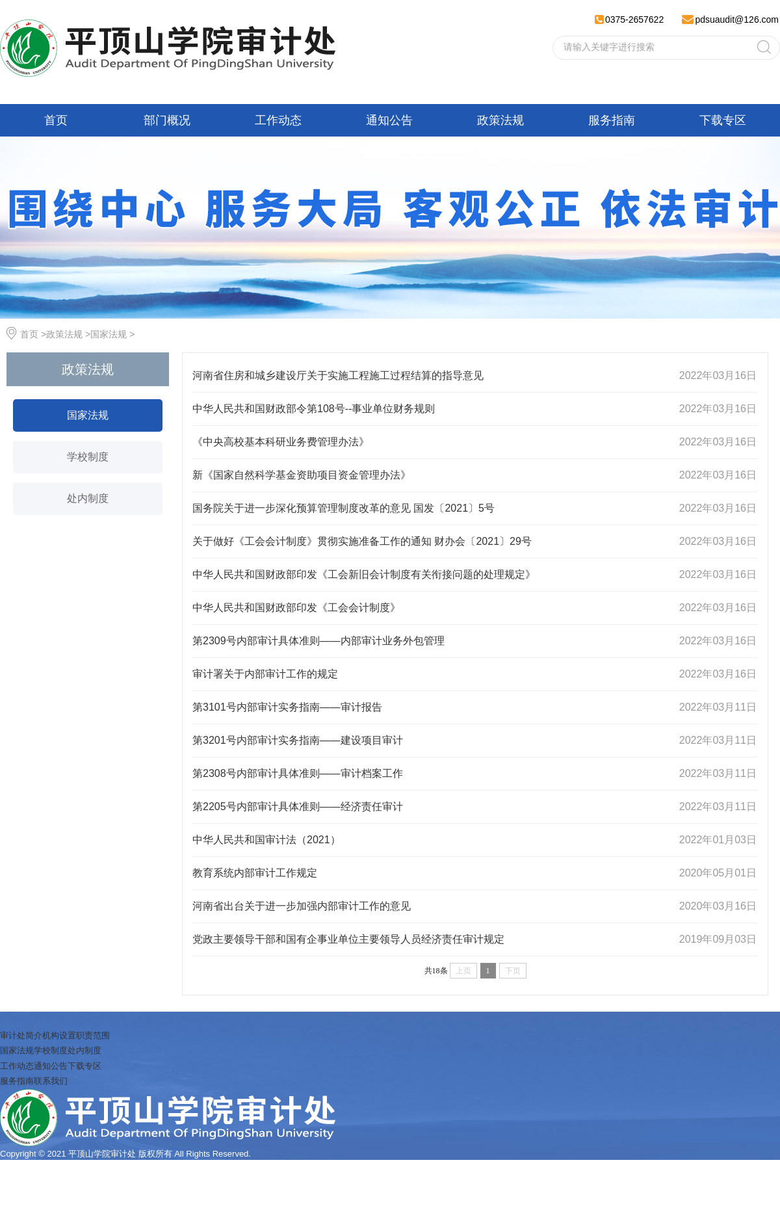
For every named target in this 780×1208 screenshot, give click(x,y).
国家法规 (88, 415)
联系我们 (51, 1081)
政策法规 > (68, 334)
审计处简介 (21, 1035)
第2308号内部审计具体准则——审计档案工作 (297, 773)
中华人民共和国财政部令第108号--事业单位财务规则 (313, 408)
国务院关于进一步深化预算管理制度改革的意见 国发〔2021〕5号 (343, 508)
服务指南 (611, 120)
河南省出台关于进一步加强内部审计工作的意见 (301, 906)
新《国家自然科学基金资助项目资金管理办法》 (301, 474)
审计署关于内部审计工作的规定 (265, 673)
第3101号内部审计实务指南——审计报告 (287, 707)
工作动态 (278, 120)
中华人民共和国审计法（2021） (266, 839)
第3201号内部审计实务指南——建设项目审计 (297, 740)
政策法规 (500, 120)
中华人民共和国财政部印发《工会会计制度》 (296, 607)
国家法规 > (112, 334)
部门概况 (167, 120)
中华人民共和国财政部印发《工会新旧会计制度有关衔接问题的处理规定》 (364, 574)
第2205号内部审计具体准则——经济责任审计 (297, 806)
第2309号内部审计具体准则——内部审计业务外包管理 (318, 640)
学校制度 (88, 456)
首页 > (33, 334)
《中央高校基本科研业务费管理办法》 (280, 441)
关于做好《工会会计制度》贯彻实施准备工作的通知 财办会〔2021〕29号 (362, 541)
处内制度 (88, 498)
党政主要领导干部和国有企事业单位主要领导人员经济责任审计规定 (348, 939)
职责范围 (93, 1035)
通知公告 (389, 120)
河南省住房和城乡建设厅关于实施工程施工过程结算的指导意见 (338, 375)
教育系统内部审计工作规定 (254, 872)
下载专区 (722, 120)
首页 (56, 120)
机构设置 (59, 1035)
